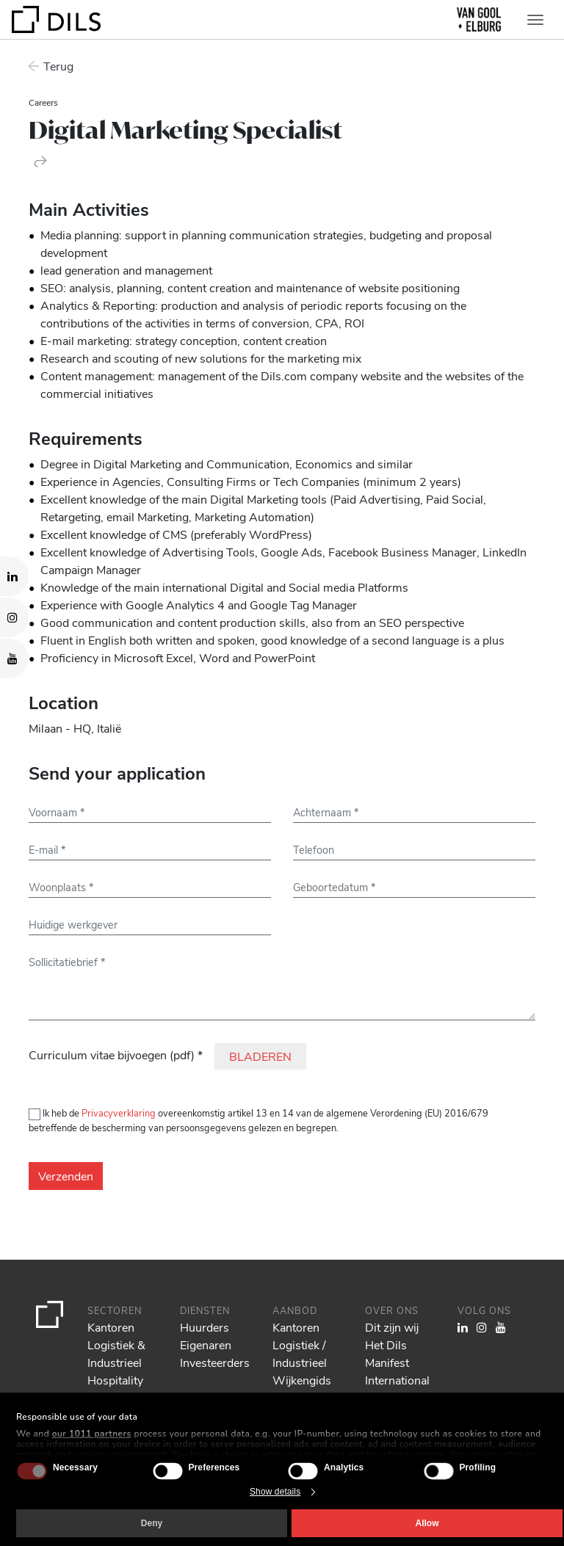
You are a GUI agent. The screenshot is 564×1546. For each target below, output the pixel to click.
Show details (275, 1492)
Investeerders (215, 1362)
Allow (427, 1523)
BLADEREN (260, 1056)
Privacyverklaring (119, 1112)
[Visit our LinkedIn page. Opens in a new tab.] (14, 576)
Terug (58, 65)
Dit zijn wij (392, 1327)
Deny (151, 1523)
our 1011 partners (91, 1434)
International (397, 1379)
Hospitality (115, 1379)
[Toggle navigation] (535, 20)
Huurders (204, 1327)
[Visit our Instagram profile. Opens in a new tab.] (14, 617)
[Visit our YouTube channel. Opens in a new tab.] (14, 658)
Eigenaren (205, 1344)
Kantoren (110, 1327)
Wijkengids (301, 1379)
